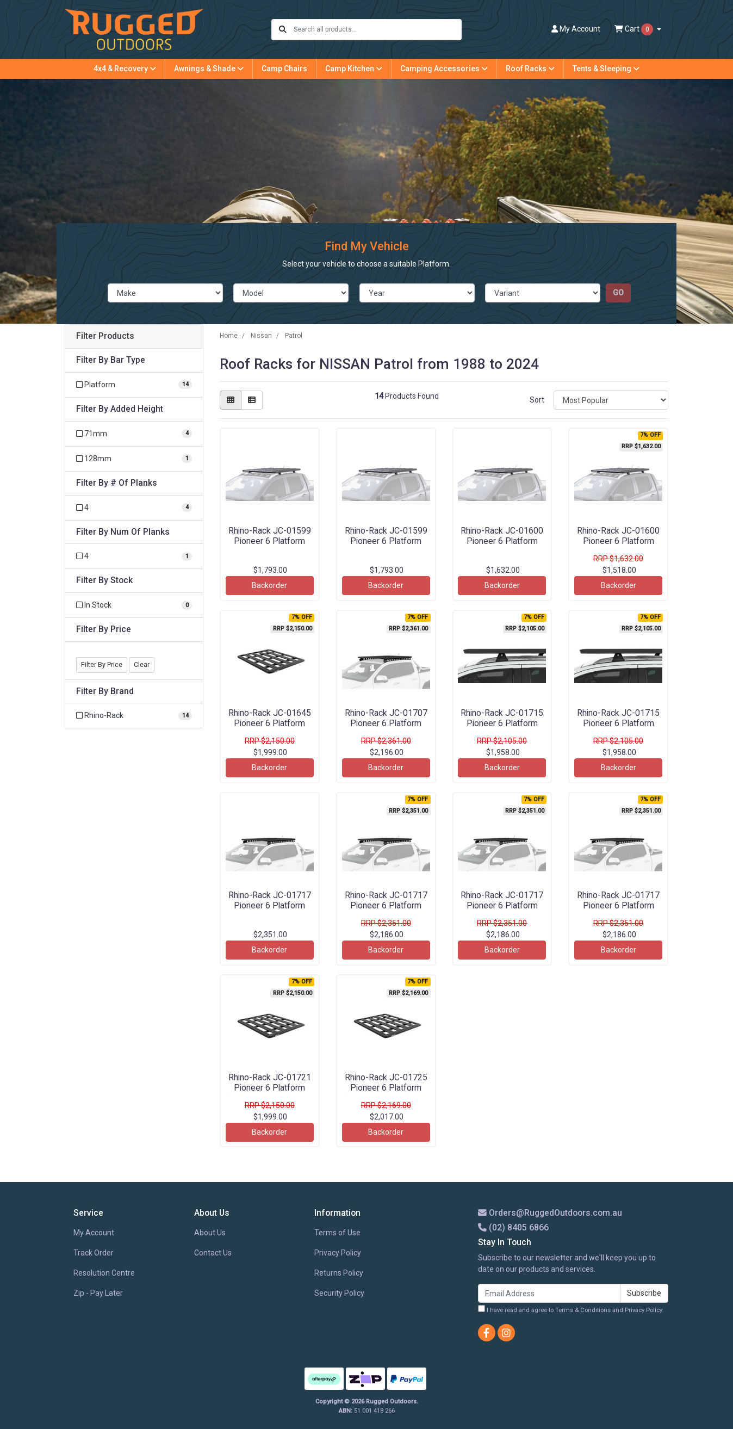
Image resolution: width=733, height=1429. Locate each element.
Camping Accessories (444, 68)
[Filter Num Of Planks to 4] (134, 556)
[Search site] (283, 29)
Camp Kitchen (353, 68)
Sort (537, 399)
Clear (142, 665)
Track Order (93, 1252)
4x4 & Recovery (125, 68)
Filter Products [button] (105, 336)
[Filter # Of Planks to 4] (134, 508)
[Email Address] (549, 1293)
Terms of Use (337, 1232)
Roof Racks (530, 68)
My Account (93, 1232)
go (618, 292)
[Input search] (377, 29)
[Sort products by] (611, 400)
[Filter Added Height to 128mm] (134, 459)
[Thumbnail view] (230, 400)
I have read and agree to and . (570, 1309)
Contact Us (213, 1252)
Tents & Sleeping (606, 68)
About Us (210, 1232)
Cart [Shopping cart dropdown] (634, 29)
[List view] (252, 400)
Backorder (269, 585)
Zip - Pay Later (98, 1293)
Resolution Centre (104, 1273)
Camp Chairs (284, 68)
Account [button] (575, 28)
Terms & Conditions (583, 1310)
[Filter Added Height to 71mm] (134, 434)
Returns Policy (338, 1273)
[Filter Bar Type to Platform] (134, 385)
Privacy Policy (337, 1252)
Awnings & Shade (209, 68)
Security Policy (339, 1293)
